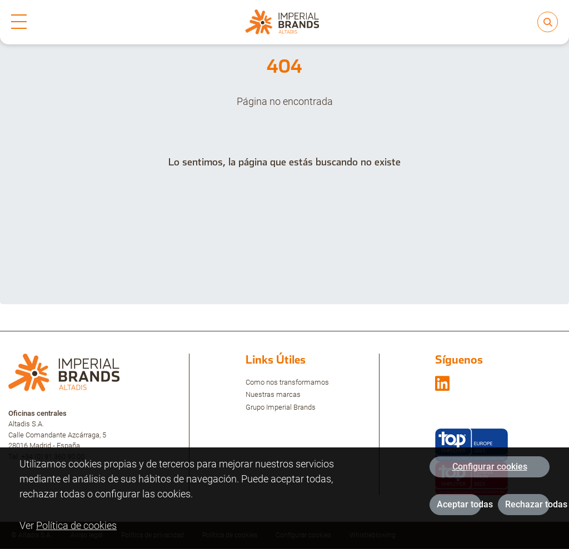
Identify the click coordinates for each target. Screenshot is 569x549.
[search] (547, 22)
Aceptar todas (459, 508)
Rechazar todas (527, 508)
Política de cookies (76, 529)
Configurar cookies (489, 470)
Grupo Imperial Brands (281, 407)
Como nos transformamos (287, 382)
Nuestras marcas (273, 394)
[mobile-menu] (19, 22)
